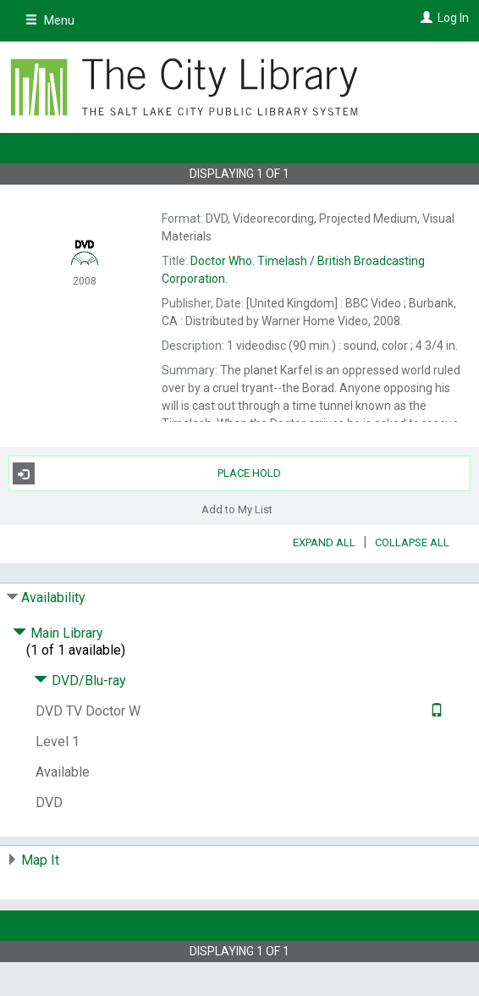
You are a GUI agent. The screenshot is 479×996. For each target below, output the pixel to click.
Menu (49, 20)
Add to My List (237, 508)
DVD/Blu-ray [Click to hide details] (80, 680)
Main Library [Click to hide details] (58, 633)
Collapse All (412, 542)
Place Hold (147, 473)
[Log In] (424, 18)
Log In (453, 18)
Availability (53, 597)
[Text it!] (434, 711)
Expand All (324, 542)
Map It (40, 860)
